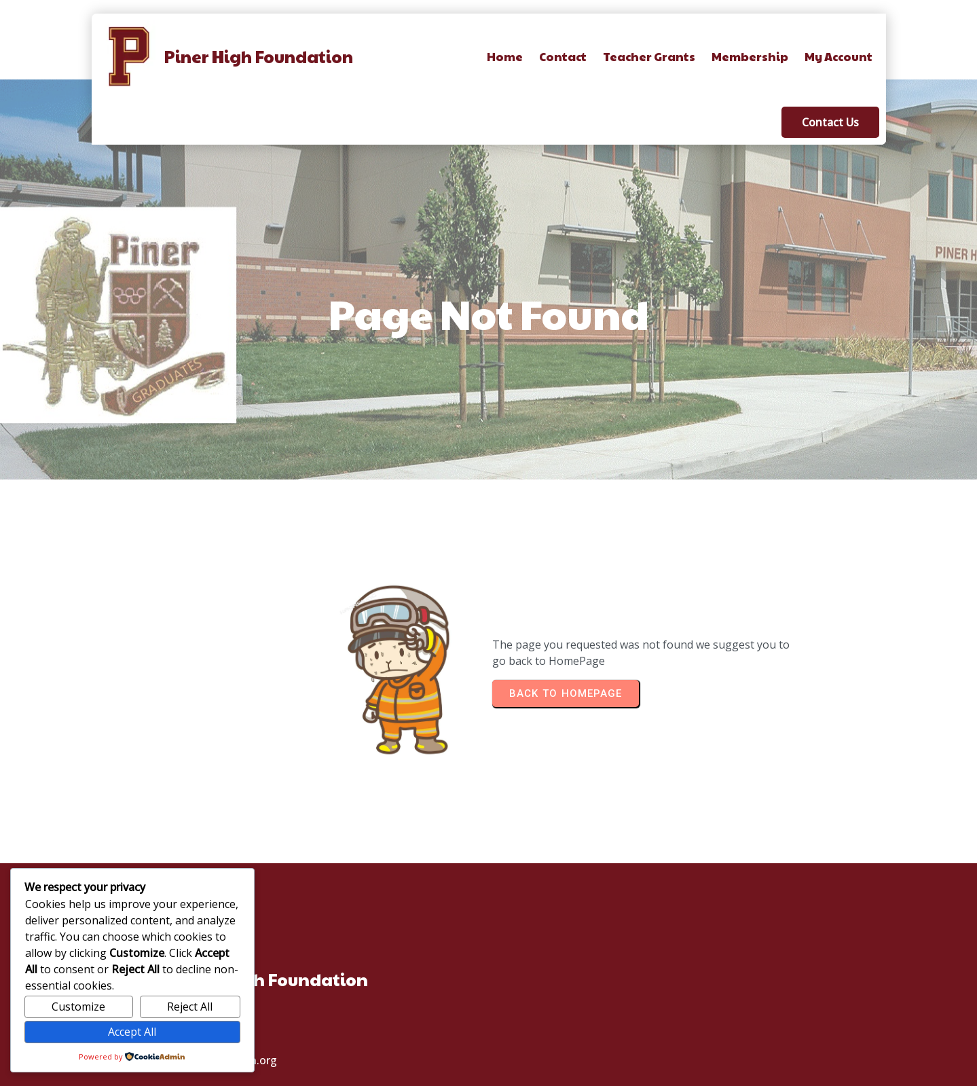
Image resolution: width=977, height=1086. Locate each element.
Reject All (190, 1006)
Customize (78, 1006)
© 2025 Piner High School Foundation (489, 1072)
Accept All (132, 1031)
